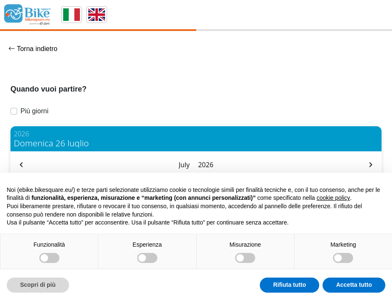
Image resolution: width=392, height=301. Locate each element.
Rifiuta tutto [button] (289, 284)
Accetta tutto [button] (354, 284)
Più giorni (34, 111)
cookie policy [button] (333, 197)
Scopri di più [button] (38, 284)
